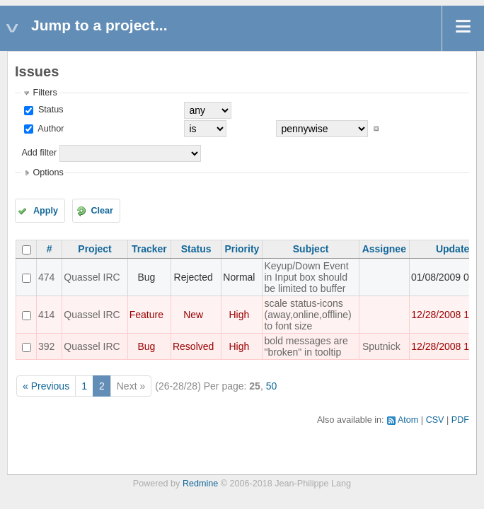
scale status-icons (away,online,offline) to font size (307, 315)
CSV (435, 420)
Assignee (384, 249)
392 (46, 346)
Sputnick (381, 346)
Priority (241, 249)
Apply (45, 211)
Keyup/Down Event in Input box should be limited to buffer (306, 277)
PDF (460, 420)
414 (46, 314)
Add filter (39, 153)
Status (49, 110)
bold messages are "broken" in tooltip (305, 346)
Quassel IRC (92, 277)
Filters (45, 93)
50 (271, 386)
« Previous (46, 386)
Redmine (200, 483)
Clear (102, 211)
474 (46, 277)
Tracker (149, 249)
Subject (311, 249)
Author (49, 129)
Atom (408, 420)
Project (94, 249)
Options (48, 172)
